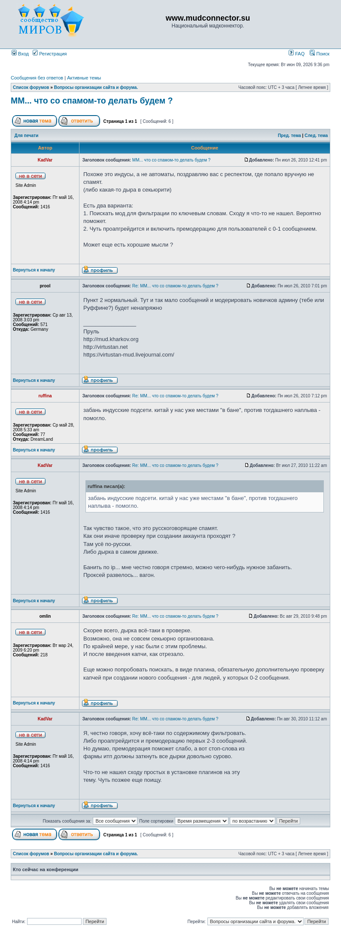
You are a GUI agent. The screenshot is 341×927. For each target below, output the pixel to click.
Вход (20, 53)
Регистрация (50, 53)
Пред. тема (289, 135)
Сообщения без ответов (37, 77)
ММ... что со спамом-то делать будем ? (92, 100)
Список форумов (31, 87)
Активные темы (84, 77)
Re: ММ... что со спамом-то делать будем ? (175, 286)
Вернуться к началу (34, 270)
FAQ (296, 53)
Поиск (319, 53)
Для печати (27, 135)
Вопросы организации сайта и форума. (96, 87)
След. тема (316, 135)
